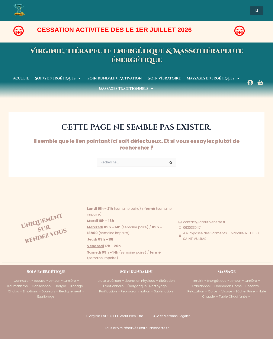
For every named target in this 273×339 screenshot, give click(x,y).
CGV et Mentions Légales (171, 316)
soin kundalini (136, 271)
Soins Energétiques (58, 78)
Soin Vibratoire (164, 78)
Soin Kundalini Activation (114, 78)
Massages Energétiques (213, 78)
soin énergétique (46, 271)
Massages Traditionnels (126, 88)
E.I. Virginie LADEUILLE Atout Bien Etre (113, 316)
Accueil (21, 78)
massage (227, 271)
